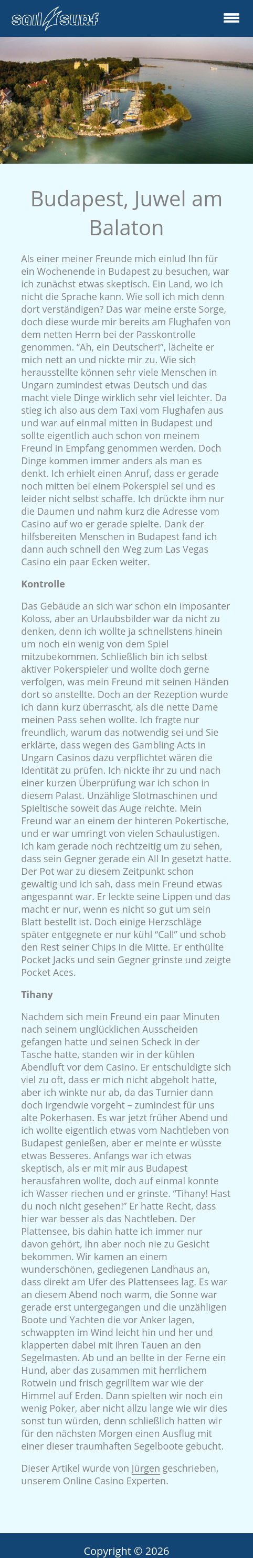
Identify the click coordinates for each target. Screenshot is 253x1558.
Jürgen (146, 1468)
